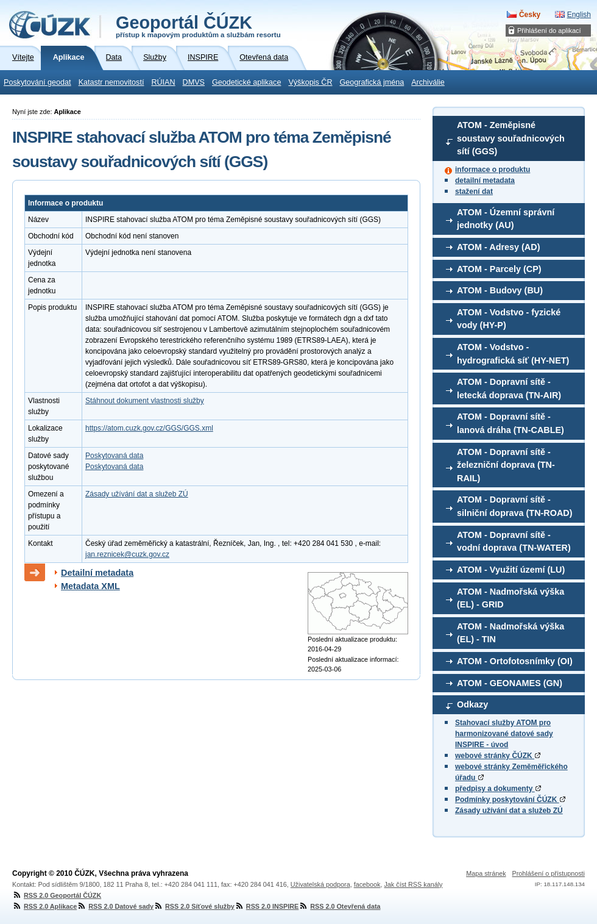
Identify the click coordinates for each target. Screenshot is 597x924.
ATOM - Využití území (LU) (511, 570)
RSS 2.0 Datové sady (115, 906)
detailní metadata (485, 180)
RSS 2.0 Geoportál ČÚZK (56, 895)
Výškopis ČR (310, 82)
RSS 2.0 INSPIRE (266, 906)
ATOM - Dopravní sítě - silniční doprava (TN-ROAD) (515, 506)
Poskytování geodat (37, 82)
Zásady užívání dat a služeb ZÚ (509, 810)
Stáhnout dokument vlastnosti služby (144, 400)
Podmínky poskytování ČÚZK (510, 799)
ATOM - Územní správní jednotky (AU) (505, 219)
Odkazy (472, 704)
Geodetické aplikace (246, 82)
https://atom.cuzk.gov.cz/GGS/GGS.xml (149, 428)
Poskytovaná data (114, 455)
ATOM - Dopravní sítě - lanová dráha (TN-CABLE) (510, 423)
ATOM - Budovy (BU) (500, 290)
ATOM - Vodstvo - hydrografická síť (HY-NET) (513, 353)
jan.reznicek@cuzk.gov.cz (127, 554)
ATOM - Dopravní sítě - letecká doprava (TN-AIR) (509, 388)
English (579, 14)
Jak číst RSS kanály (413, 884)
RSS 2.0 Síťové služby (194, 906)
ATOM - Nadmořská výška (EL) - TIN (510, 633)
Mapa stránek (486, 873)
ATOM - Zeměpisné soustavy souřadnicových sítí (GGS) (511, 138)
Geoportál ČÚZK (198, 25)
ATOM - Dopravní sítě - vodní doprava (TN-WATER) (514, 541)
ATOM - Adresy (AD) (498, 247)
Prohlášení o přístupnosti (548, 873)
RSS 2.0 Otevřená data (339, 906)
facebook (367, 884)
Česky (529, 14)
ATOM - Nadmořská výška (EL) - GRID (510, 598)
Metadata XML (90, 586)
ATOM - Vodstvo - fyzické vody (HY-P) (508, 319)
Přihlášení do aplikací (549, 30)
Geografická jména (372, 82)
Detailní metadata (97, 573)
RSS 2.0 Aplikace (44, 906)
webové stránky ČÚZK (497, 755)
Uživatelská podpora (320, 884)
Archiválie (428, 82)
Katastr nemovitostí (111, 82)
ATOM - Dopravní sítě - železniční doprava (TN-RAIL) (506, 465)
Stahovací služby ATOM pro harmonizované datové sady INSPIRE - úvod (504, 733)
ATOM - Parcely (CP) (499, 269)
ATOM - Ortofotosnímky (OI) (515, 661)
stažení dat (474, 191)
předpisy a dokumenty (498, 788)
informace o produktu (492, 169)
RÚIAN (163, 82)
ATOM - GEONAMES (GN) (509, 683)
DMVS (194, 82)
